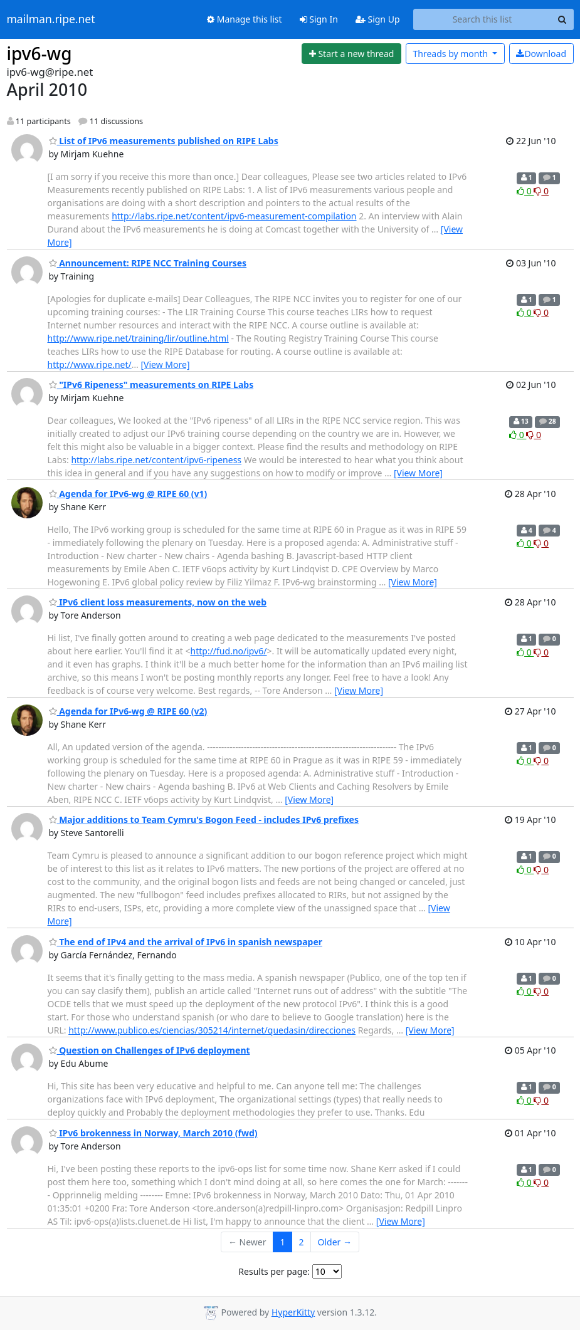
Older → (335, 1242)
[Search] (562, 19)
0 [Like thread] (525, 191)
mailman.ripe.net (51, 19)
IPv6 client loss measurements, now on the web (158, 602)
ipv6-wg (39, 53)
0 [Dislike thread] (541, 191)
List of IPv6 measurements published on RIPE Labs (163, 141)
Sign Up (378, 19)
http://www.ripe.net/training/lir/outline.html (138, 338)
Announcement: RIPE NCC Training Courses (148, 263)
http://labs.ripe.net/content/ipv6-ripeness (156, 460)
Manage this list (244, 19)
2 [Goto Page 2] (301, 1242)
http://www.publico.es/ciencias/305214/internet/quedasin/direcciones (212, 1030)
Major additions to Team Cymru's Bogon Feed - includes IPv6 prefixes (204, 819)
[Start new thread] (351, 54)
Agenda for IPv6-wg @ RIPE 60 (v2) (128, 711)
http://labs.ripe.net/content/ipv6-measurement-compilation (234, 216)
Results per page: (274, 1271)
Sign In (319, 19)
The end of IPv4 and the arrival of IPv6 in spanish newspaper (186, 942)
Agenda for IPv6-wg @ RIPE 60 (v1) (128, 494)
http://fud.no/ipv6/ (229, 651)
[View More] (164, 364)
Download (541, 54)
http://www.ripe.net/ (90, 364)
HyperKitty (293, 1312)
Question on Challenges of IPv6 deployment (149, 1050)
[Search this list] (482, 19)
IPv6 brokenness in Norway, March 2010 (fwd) (153, 1133)
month (451, 54)
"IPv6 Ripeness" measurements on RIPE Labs (151, 384)
